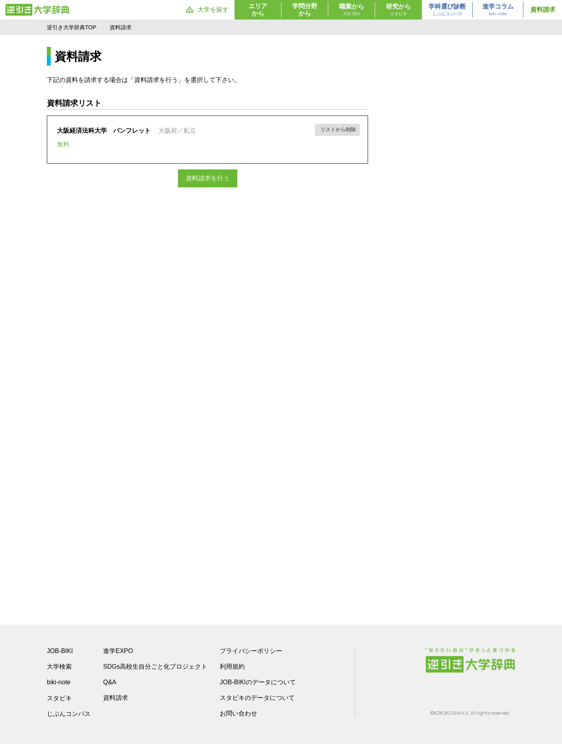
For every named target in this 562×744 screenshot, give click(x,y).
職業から (351, 10)
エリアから (258, 10)
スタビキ (59, 698)
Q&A (109, 682)
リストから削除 (337, 129)
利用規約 (232, 666)
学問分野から (304, 10)
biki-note (58, 682)
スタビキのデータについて (257, 697)
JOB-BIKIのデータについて (258, 682)
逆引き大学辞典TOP (71, 27)
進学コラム (498, 10)
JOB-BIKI (60, 651)
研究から (398, 10)
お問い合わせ (238, 713)
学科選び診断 (447, 10)
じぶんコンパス (69, 713)
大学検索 (59, 666)
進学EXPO (118, 651)
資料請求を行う (207, 178)
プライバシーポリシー (251, 651)
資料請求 (542, 9)
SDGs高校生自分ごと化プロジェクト (155, 666)
